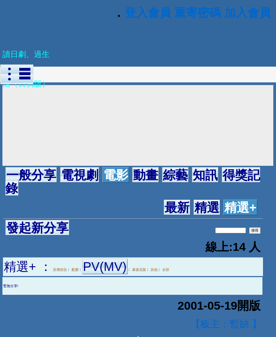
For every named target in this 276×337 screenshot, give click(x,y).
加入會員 (247, 12)
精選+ (240, 207)
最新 (177, 207)
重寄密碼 (197, 12)
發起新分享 (37, 228)
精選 (206, 207)
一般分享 (31, 175)
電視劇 (79, 175)
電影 (115, 175)
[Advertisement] (138, 125)
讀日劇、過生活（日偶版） (26, 58)
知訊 (205, 175)
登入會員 (147, 12)
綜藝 (175, 175)
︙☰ (17, 74)
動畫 (145, 175)
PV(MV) (105, 267)
